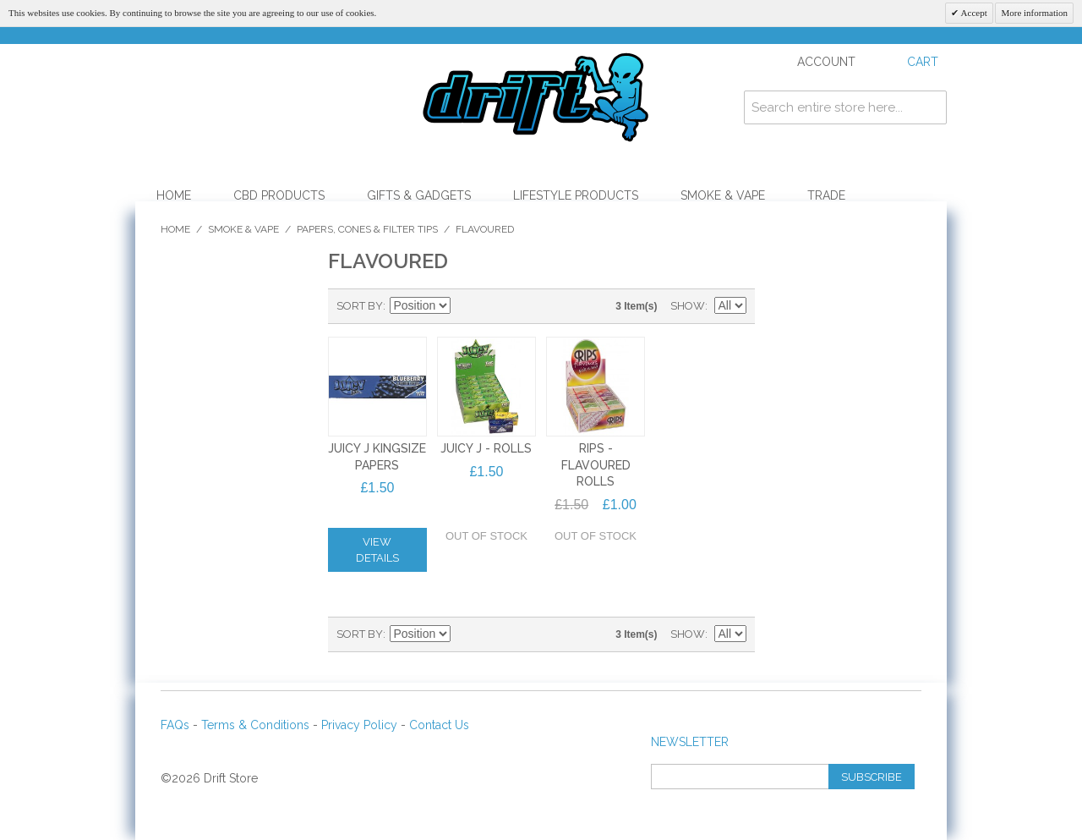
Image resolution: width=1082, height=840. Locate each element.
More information (1034, 13)
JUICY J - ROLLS (486, 448)
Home (173, 195)
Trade (826, 195)
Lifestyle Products (575, 195)
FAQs (175, 725)
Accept (972, 13)
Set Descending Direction (465, 306)
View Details (377, 549)
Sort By (359, 305)
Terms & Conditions (255, 725)
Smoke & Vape (722, 195)
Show (687, 305)
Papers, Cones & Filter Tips (367, 229)
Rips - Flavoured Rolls (596, 465)
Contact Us (439, 725)
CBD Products (279, 195)
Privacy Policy (359, 725)
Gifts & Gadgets (419, 195)
